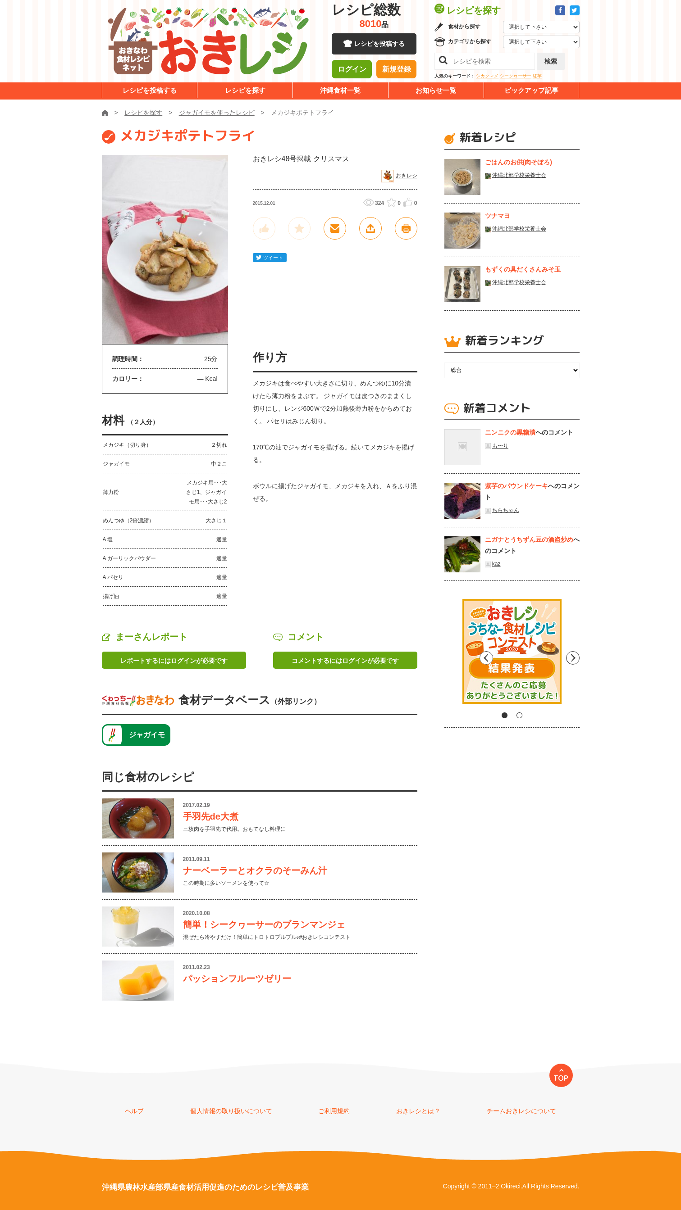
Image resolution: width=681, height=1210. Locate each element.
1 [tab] (504, 715)
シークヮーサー (515, 75)
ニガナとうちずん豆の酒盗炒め (529, 539)
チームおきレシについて (521, 1111)
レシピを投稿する (379, 45)
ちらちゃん (505, 510)
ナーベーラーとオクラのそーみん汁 (255, 870)
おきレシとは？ (418, 1111)
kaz (496, 564)
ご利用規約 (334, 1111)
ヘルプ (134, 1111)
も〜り (500, 446)
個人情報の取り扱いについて (231, 1111)
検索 (550, 61)
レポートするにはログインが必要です (174, 660)
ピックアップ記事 (531, 90)
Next (573, 655)
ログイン (352, 70)
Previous (451, 655)
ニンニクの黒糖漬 (510, 432)
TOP (560, 1078)
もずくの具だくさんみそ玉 (523, 269)
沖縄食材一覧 (340, 90)
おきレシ (406, 175)
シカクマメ (487, 75)
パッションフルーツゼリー (237, 978)
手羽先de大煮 (210, 816)
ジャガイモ (147, 735)
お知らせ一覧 (436, 90)
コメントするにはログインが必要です (345, 660)
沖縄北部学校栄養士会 (519, 175)
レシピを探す (245, 90)
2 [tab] (519, 715)
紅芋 (537, 75)
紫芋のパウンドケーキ (516, 485)
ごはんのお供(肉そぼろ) (518, 162)
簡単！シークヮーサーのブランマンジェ (264, 924)
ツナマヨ (497, 215)
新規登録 (396, 70)
